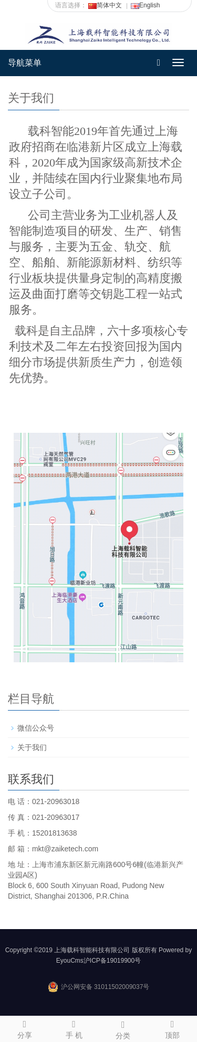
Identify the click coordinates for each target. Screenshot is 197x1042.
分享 (24, 1027)
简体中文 (105, 5)
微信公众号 (35, 728)
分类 (123, 1028)
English (145, 5)
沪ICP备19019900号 (112, 960)
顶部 (172, 1027)
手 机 (74, 1027)
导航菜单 (25, 62)
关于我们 (32, 747)
